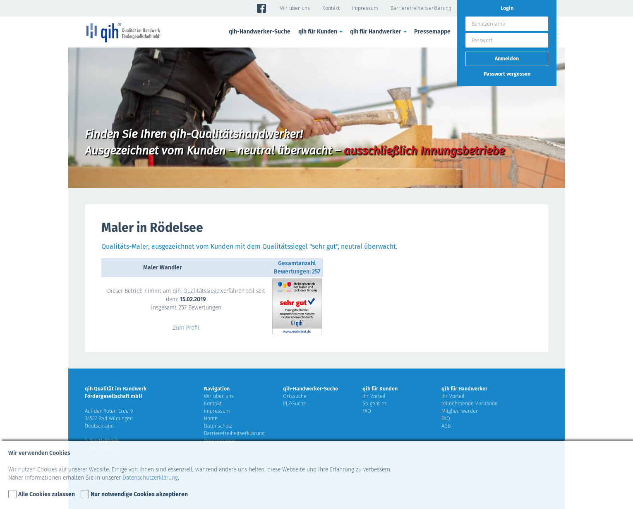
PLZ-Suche (294, 403)
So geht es (374, 403)
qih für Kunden (321, 31)
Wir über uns (295, 8)
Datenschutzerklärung (150, 477)
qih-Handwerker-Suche (259, 31)
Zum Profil (186, 327)
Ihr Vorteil (374, 396)
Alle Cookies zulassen (46, 494)
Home (211, 418)
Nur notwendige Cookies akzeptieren (139, 494)
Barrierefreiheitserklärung (421, 8)
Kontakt (331, 8)
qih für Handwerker (379, 31)
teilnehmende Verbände (469, 403)
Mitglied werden (460, 411)
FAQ (366, 411)
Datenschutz (218, 426)
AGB (446, 426)
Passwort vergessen (507, 74)
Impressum (365, 8)
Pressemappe (432, 31)
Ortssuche (295, 396)
